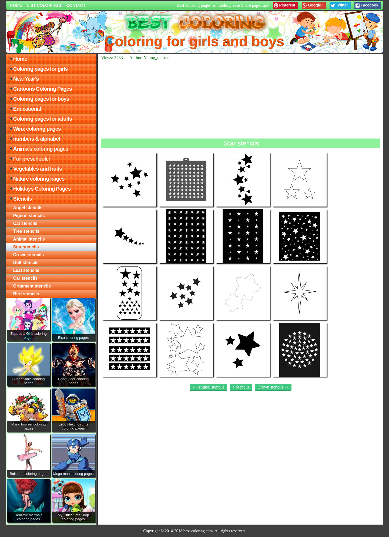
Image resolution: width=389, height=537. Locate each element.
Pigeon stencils (29, 215)
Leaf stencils (26, 270)
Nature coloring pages (39, 179)
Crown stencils (28, 254)
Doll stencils (26, 262)
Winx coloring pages (37, 129)
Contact (75, 5)
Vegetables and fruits (37, 169)
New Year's (26, 79)
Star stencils (26, 247)
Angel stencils (27, 207)
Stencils (22, 199)
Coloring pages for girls (40, 69)
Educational (27, 109)
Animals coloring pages (40, 149)
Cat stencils (25, 223)
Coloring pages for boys (41, 99)
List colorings (44, 5)
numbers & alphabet (36, 139)
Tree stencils (26, 231)
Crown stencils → (273, 387)
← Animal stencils (208, 387)
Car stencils (25, 278)
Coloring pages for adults (42, 119)
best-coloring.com (198, 531)
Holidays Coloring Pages (42, 189)
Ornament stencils (32, 286)
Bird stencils (26, 294)
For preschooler (31, 159)
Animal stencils (29, 239)
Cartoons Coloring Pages (42, 89)
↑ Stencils (241, 387)
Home (16, 5)
